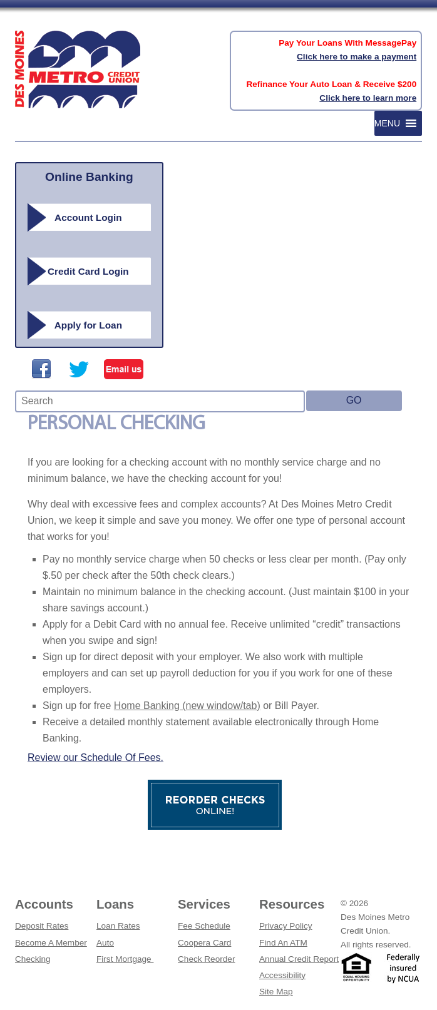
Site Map (276, 991)
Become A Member (51, 942)
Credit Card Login (88, 271)
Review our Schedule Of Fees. (95, 757)
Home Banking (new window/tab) (187, 705)
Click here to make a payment (356, 56)
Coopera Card (204, 942)
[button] (387, 123)
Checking (33, 959)
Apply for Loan (88, 325)
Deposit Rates (41, 926)
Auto (105, 942)
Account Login (88, 217)
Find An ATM (283, 942)
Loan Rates (118, 926)
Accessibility (282, 975)
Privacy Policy (285, 926)
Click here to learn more (367, 98)
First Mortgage (124, 959)
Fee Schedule (204, 926)
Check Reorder (206, 959)
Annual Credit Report (299, 959)
